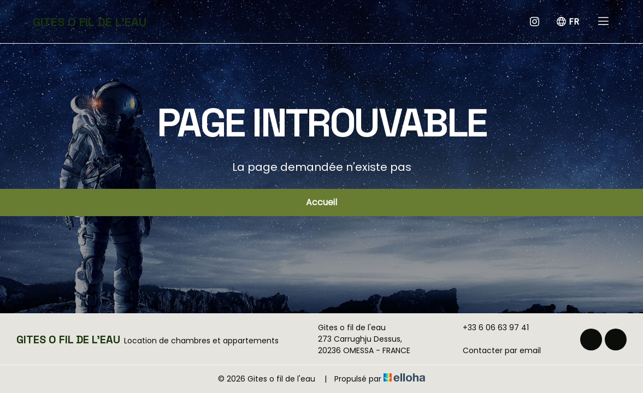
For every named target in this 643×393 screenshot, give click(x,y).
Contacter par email (495, 350)
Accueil (321, 202)
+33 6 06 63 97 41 (489, 327)
